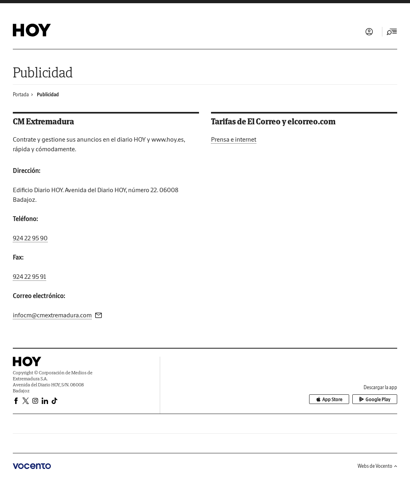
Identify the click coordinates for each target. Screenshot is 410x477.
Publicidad (48, 94)
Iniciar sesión (369, 32)
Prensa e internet (233, 139)
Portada (21, 94)
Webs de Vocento (377, 466)
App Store (329, 399)
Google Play (374, 399)
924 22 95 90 (30, 238)
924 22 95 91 (29, 276)
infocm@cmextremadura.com (52, 315)
